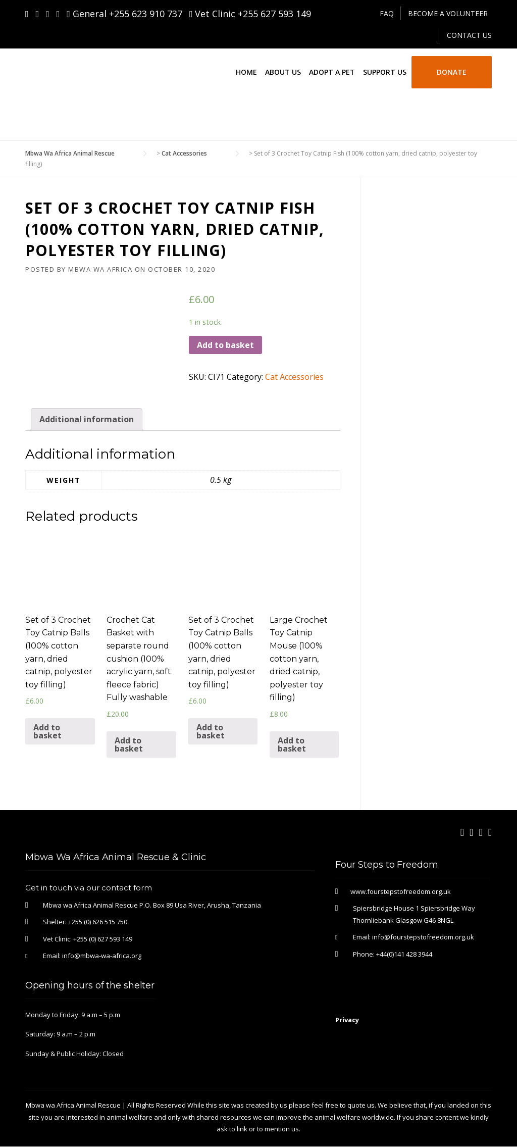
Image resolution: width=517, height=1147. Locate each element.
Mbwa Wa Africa (100, 269)
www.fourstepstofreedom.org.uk (400, 891)
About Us (283, 72)
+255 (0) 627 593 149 (102, 938)
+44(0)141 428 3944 (404, 954)
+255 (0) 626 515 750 (97, 921)
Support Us (384, 72)
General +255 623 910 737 (124, 14)
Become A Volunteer (448, 13)
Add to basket (225, 345)
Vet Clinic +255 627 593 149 (250, 14)
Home (246, 72)
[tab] (86, 419)
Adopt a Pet (332, 72)
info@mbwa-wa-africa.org (101, 955)
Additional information (86, 419)
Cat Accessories (294, 376)
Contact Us (469, 35)
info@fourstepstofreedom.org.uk (423, 936)
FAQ (387, 13)
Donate (452, 72)
